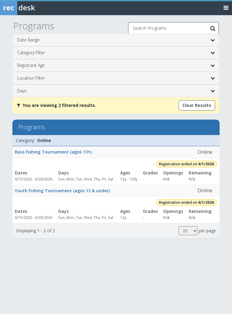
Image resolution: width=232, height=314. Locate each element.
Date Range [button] (116, 40)
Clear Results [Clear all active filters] (196, 105)
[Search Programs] (213, 28)
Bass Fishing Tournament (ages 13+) (53, 152)
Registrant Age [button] (116, 65)
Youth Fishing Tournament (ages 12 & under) (62, 190)
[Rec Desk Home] (33, 7)
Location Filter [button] (116, 78)
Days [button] (116, 91)
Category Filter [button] (116, 53)
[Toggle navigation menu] (226, 7)
